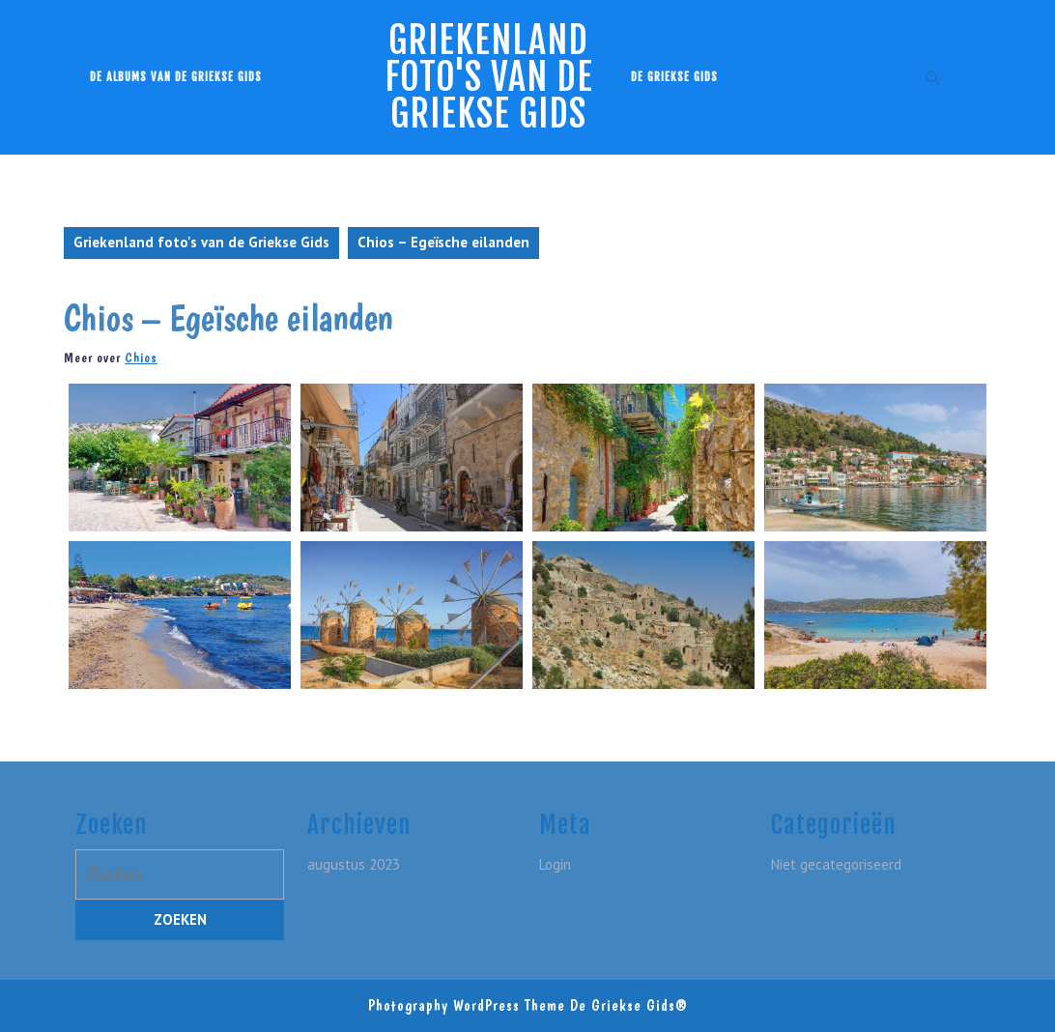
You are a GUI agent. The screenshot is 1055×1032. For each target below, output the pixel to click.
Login (555, 864)
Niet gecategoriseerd (836, 864)
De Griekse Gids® (629, 1005)
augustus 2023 (353, 864)
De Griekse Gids (674, 77)
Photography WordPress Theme (466, 1005)
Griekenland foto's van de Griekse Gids (489, 76)
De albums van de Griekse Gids (176, 77)
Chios (141, 357)
